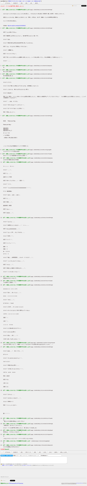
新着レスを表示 (63, 452)
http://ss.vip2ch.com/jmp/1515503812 (17, 25)
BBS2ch (36, 1)
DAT (40, 1)
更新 (22, 3)
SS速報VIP (15, 3)
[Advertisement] (25, 474)
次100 (50, 452)
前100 (45, 452)
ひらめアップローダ (26, 466)
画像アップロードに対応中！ (8, 466)
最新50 (36, 3)
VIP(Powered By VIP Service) (16, 484)
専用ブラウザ (11, 1)
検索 (26, 3)
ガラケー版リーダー (20, 1)
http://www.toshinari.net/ (79, 484)
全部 (31, 3)
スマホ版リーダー (29, 1)
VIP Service (7, 3)
